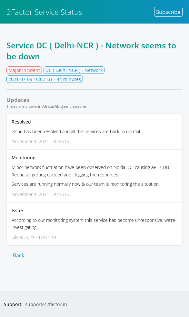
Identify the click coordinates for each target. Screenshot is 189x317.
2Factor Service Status (44, 11)
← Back (15, 255)
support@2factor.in (46, 304)
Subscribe (168, 11)
